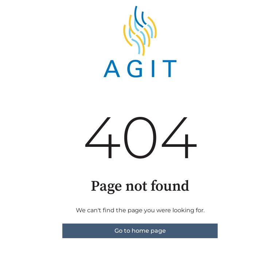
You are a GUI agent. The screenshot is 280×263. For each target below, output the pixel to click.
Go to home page (140, 230)
